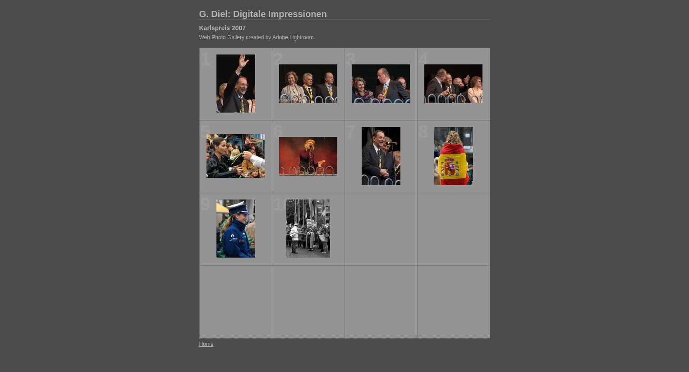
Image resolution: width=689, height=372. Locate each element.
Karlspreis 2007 (222, 28)
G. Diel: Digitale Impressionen (263, 14)
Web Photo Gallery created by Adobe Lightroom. (257, 37)
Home (206, 344)
